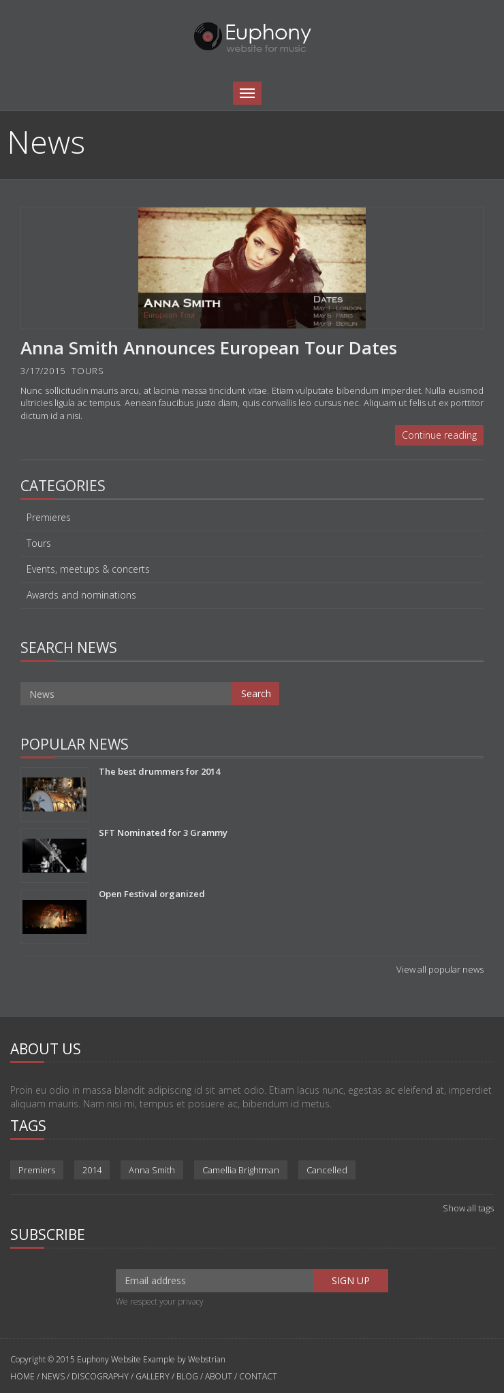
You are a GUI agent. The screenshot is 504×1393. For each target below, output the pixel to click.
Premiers (36, 1170)
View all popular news (440, 969)
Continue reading (439, 435)
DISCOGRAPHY (100, 1376)
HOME (23, 1376)
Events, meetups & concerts (88, 569)
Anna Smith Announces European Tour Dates (208, 347)
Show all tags (468, 1208)
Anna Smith (152, 1170)
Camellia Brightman (240, 1170)
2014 (91, 1170)
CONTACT (258, 1376)
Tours (39, 543)
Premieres (49, 517)
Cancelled (326, 1170)
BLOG (187, 1376)
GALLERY (153, 1376)
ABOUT (218, 1376)
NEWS (53, 1376)
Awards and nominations (81, 595)
